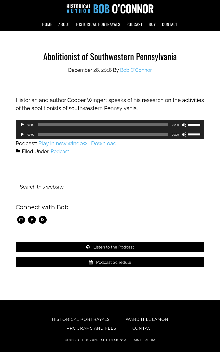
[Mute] (184, 124)
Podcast (60, 151)
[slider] (103, 124)
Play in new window (62, 143)
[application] (110, 125)
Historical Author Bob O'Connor (110, 8)
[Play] (22, 124)
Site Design (111, 340)
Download (104, 143)
